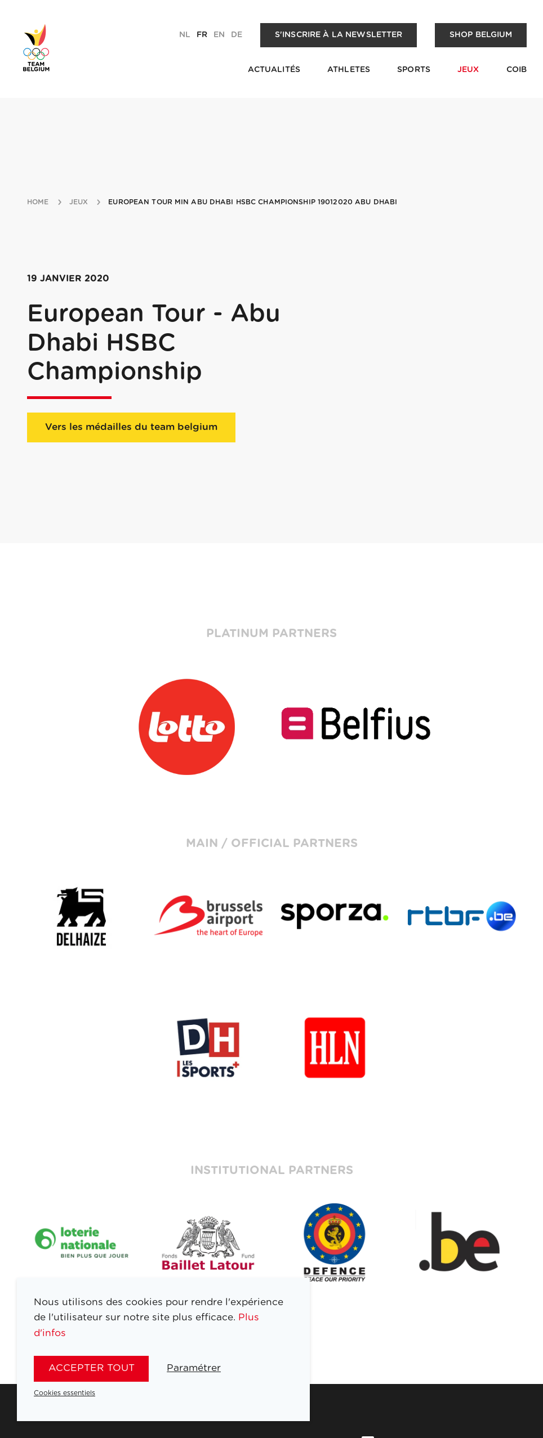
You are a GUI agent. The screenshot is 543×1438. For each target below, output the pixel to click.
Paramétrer (194, 1368)
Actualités (274, 70)
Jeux (468, 70)
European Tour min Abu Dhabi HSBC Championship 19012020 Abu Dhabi (252, 202)
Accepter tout (91, 1368)
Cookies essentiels (64, 1393)
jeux (78, 202)
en (219, 35)
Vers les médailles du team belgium (131, 427)
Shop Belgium (481, 35)
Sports (413, 70)
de (236, 35)
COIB (516, 70)
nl (184, 35)
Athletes (348, 70)
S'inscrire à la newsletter (339, 35)
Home (38, 202)
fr (202, 35)
